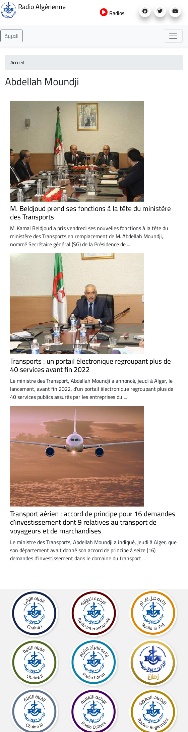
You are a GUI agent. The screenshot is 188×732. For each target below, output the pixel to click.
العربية (11, 36)
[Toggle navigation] (173, 36)
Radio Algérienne (33, 9)
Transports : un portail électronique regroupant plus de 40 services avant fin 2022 (90, 365)
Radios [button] (112, 13)
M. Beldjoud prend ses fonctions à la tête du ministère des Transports (90, 213)
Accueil (17, 62)
